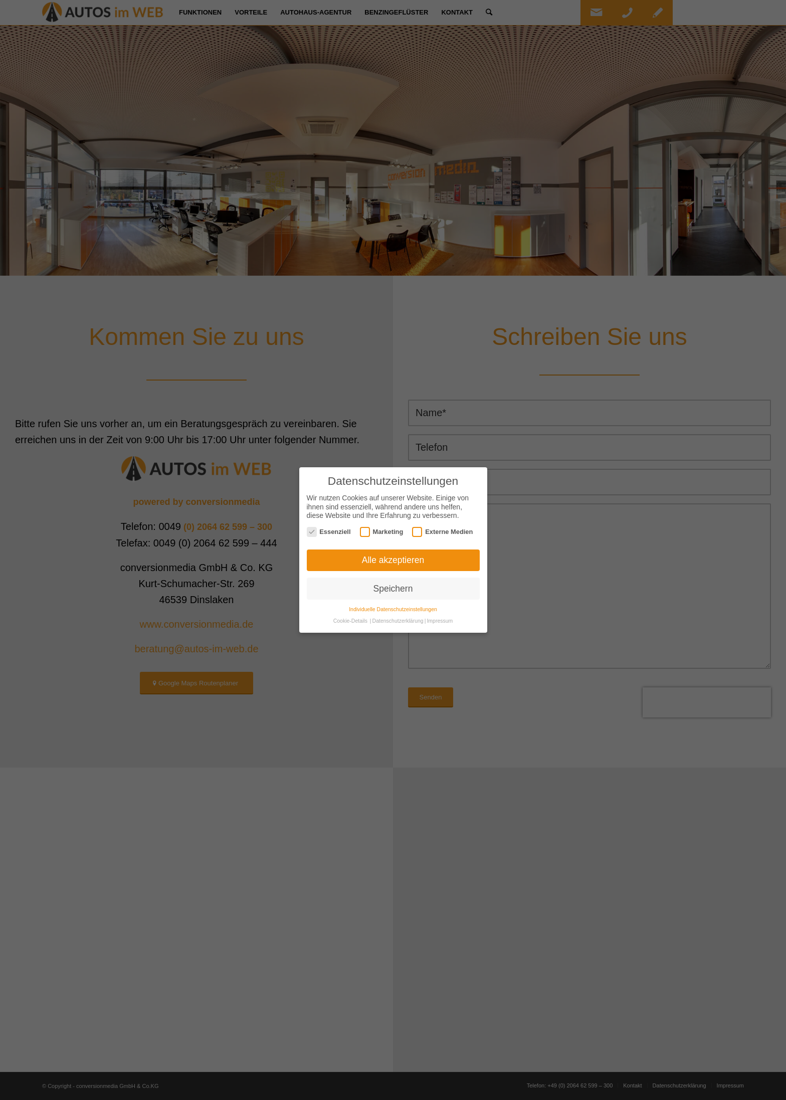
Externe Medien (442, 531)
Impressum (440, 621)
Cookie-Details (350, 621)
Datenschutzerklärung (398, 621)
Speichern (393, 589)
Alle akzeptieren (393, 560)
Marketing (382, 531)
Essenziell (329, 531)
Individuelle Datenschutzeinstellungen (393, 609)
